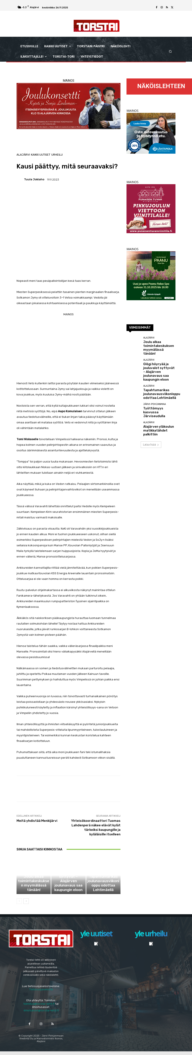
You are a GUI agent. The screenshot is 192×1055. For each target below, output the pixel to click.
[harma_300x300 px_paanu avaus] (150, 299)
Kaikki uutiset (40, 154)
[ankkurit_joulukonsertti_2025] (68, 106)
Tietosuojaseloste (41, 992)
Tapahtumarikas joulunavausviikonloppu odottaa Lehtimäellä (103, 891)
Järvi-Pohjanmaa (154, 394)
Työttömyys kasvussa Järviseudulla (156, 399)
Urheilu (57, 154)
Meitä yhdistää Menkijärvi (37, 821)
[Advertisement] (68, 347)
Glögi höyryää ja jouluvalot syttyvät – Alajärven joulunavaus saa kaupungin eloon (68, 889)
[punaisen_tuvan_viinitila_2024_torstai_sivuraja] (150, 232)
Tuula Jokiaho (34, 179)
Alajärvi (23, 154)
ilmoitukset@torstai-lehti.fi (41, 1013)
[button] (170, 51)
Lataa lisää (151, 431)
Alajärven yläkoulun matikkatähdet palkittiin (158, 417)
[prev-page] (19, 904)
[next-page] (26, 904)
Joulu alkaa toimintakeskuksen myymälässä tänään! (33, 891)
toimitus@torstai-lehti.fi (39, 1007)
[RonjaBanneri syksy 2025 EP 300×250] (150, 152)
